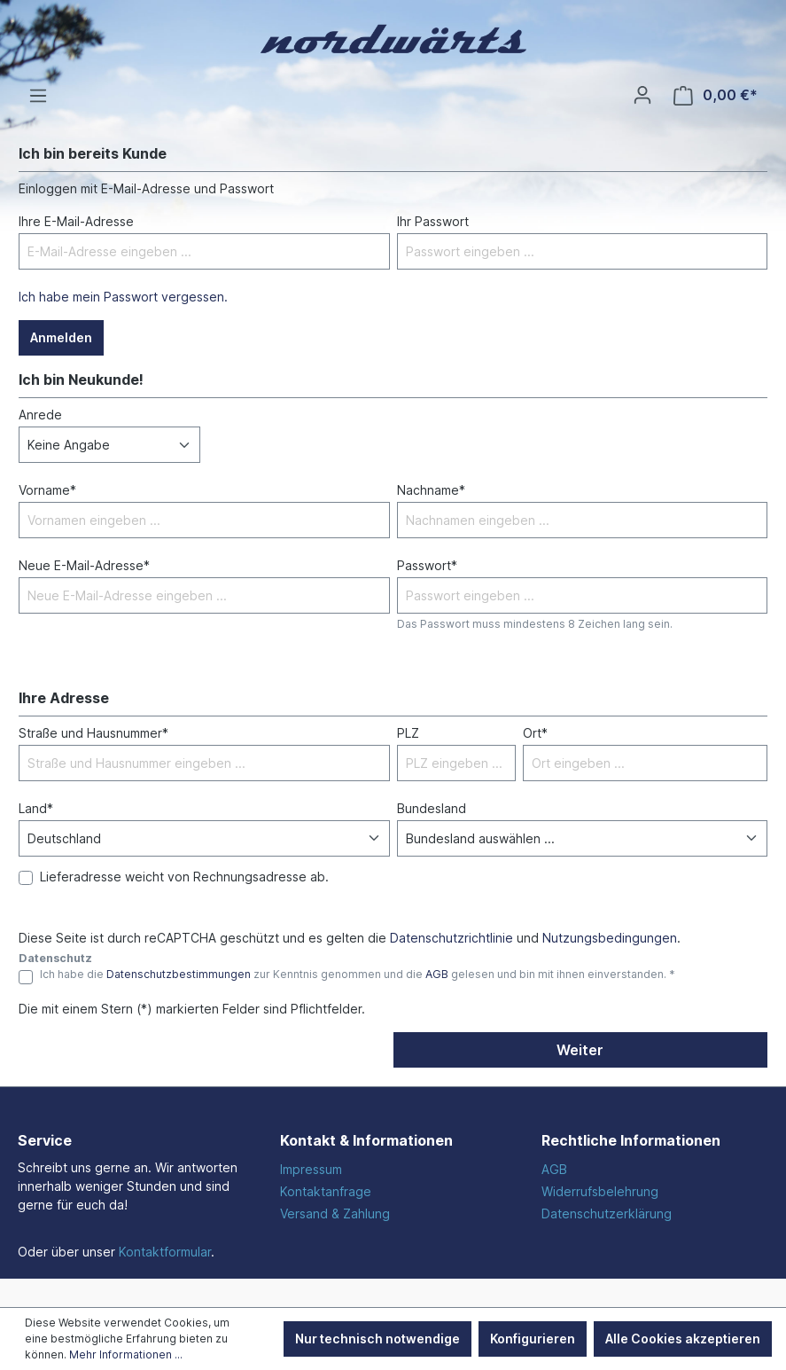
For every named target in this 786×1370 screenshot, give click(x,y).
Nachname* (431, 489)
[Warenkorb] (715, 95)
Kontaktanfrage (325, 1191)
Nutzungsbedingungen (609, 937)
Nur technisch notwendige (377, 1338)
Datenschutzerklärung (606, 1213)
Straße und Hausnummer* (93, 732)
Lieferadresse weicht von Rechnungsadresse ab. (184, 876)
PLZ (408, 732)
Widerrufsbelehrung (599, 1191)
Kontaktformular (165, 1251)
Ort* (535, 732)
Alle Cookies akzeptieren (682, 1338)
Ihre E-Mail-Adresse (76, 221)
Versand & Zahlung (335, 1213)
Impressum (311, 1169)
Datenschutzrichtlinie (451, 937)
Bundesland (431, 808)
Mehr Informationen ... (126, 1354)
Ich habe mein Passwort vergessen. (123, 296)
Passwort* (427, 565)
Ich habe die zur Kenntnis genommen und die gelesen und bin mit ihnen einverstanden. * (357, 974)
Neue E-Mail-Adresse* (84, 565)
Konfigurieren (532, 1338)
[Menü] (38, 96)
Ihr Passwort (433, 221)
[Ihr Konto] (642, 95)
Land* (36, 808)
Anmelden (61, 337)
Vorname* (47, 489)
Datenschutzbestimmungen (178, 974)
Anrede (40, 414)
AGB (436, 974)
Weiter (579, 1050)
